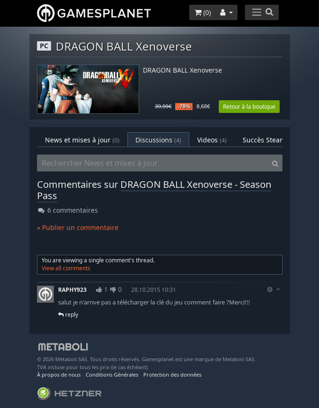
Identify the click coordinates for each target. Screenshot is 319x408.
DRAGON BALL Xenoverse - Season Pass (154, 190)
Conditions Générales (112, 374)
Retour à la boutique (249, 107)
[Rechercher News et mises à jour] (152, 163)
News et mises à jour (82, 139)
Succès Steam (270, 139)
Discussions (158, 139)
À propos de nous (59, 374)
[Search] (275, 163)
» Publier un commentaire (78, 227)
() (202, 12)
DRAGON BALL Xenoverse (182, 70)
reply (68, 315)
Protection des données (172, 374)
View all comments (66, 268)
